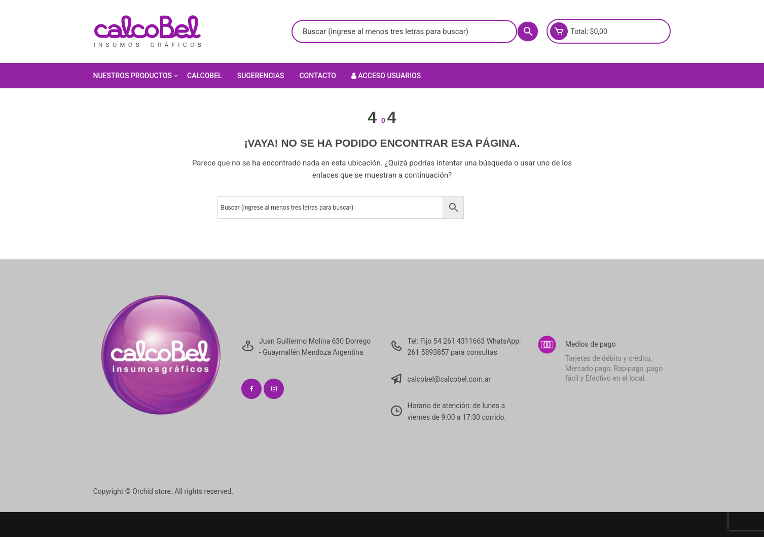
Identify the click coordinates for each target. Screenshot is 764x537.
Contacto (317, 76)
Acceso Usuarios (386, 76)
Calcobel (204, 76)
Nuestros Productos (136, 75)
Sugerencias (260, 76)
